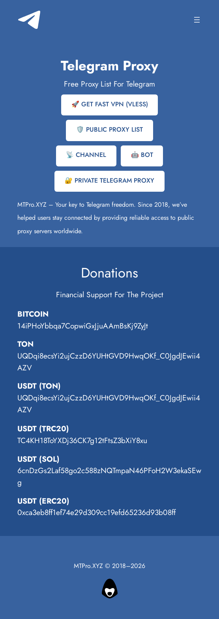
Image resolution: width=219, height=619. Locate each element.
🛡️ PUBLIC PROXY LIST (109, 129)
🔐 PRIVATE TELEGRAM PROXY (109, 180)
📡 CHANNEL (86, 154)
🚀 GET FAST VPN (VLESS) (109, 104)
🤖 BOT (142, 154)
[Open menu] (197, 20)
